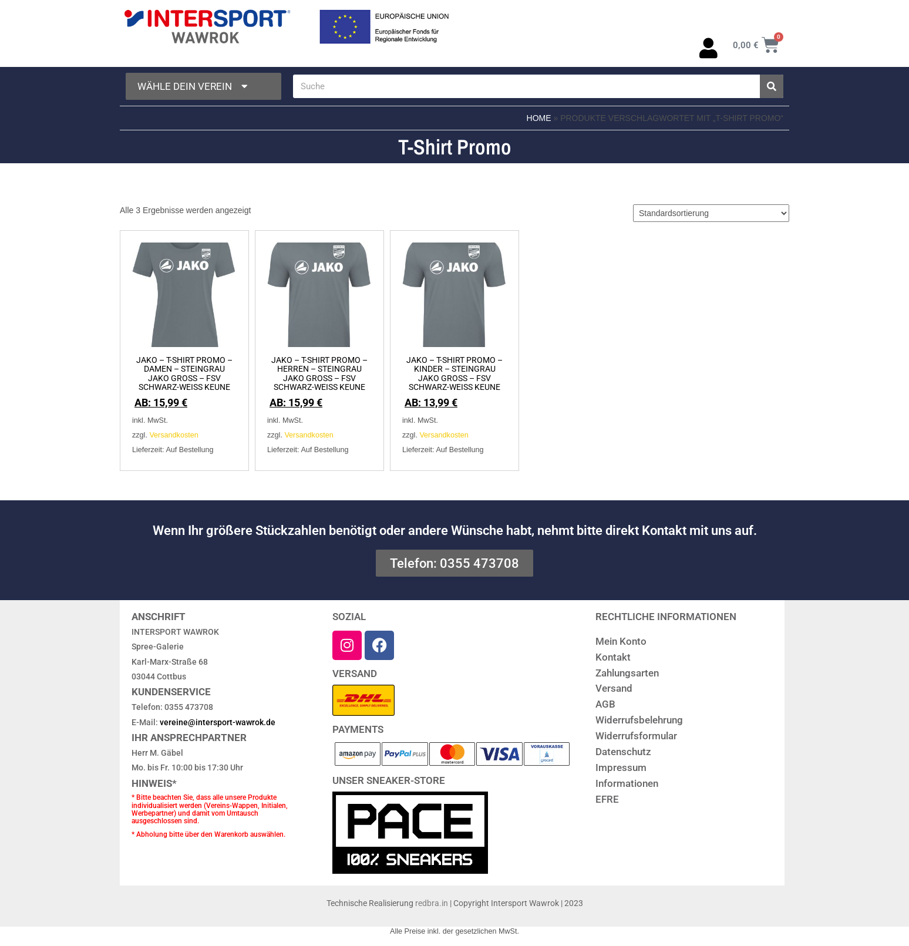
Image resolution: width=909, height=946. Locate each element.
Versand (613, 688)
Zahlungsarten (627, 673)
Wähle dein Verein (193, 86)
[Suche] (771, 86)
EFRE (607, 799)
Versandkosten (173, 435)
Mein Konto (621, 641)
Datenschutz (623, 752)
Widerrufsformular (636, 736)
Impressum (621, 767)
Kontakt (613, 657)
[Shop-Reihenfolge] (711, 213)
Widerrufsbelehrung (639, 720)
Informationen (626, 783)
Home (539, 118)
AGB (605, 704)
